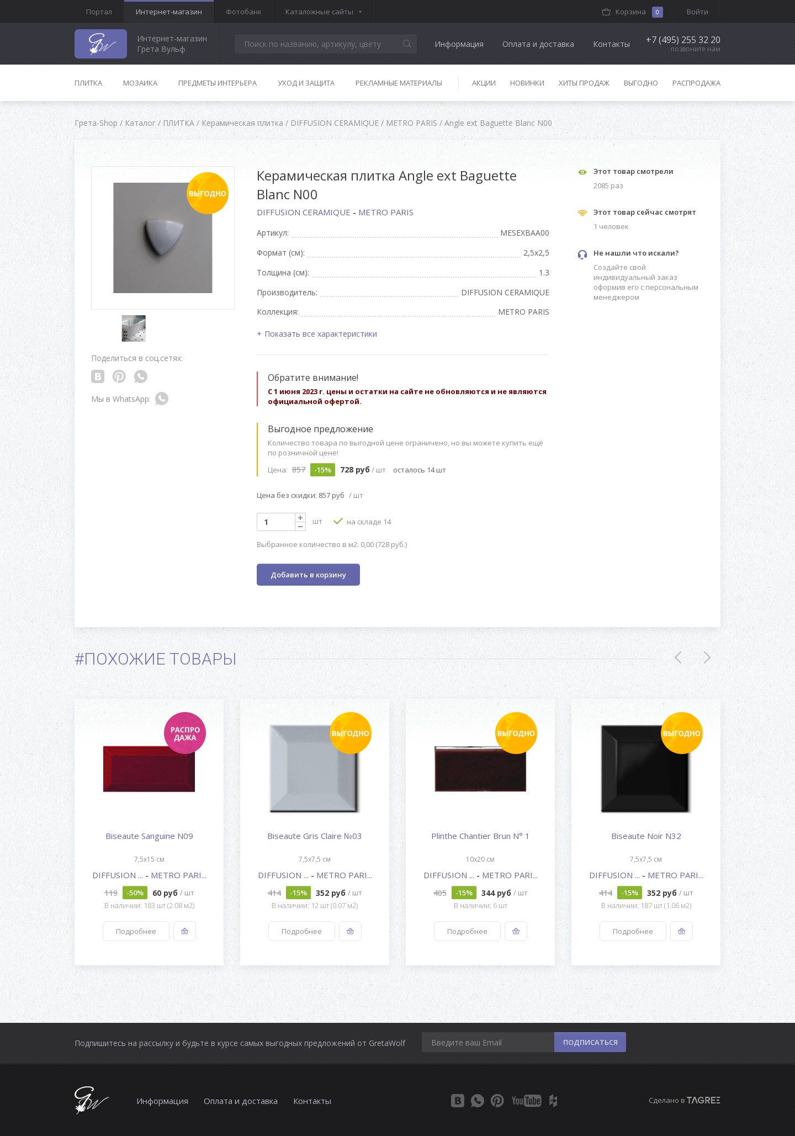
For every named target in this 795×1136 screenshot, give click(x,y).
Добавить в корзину (308, 575)
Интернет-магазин (169, 12)
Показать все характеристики (320, 333)
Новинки (527, 83)
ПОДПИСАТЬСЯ (590, 1042)
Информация (459, 44)
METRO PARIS (386, 211)
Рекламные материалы (399, 83)
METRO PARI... (178, 874)
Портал (99, 12)
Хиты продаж (584, 83)
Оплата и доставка (538, 44)
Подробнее (136, 931)
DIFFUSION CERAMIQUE (305, 211)
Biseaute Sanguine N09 (149, 835)
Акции (484, 83)
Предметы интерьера (217, 83)
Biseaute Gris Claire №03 (314, 835)
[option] (149, 832)
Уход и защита (306, 83)
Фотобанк (244, 12)
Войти (697, 12)
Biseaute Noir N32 (646, 835)
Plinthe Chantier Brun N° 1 (480, 835)
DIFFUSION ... (118, 874)
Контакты (611, 44)
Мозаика (140, 83)
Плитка (88, 83)
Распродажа (696, 83)
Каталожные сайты (319, 12)
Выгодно (641, 83)
